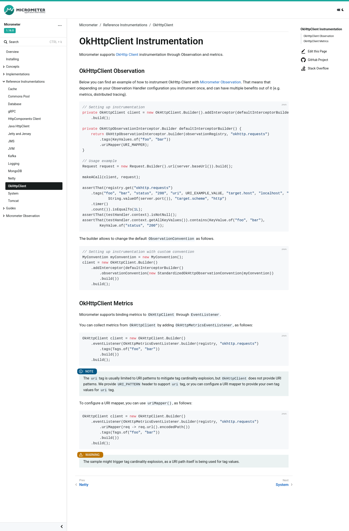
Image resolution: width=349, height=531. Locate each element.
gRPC (12, 111)
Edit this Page (314, 51)
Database (14, 104)
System (13, 193)
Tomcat (13, 201)
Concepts (12, 66)
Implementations (18, 74)
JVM (11, 148)
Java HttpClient (19, 126)
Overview (12, 52)
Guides (11, 208)
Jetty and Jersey (19, 134)
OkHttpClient (17, 186)
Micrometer (88, 25)
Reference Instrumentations (25, 81)
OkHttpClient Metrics (316, 41)
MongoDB (15, 171)
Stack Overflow (315, 68)
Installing (12, 59)
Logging (13, 163)
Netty (11, 178)
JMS (11, 141)
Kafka (12, 156)
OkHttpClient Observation (319, 36)
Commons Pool (19, 96)
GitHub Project (314, 60)
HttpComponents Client (24, 119)
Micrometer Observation (23, 216)
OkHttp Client (127, 54)
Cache (12, 89)
